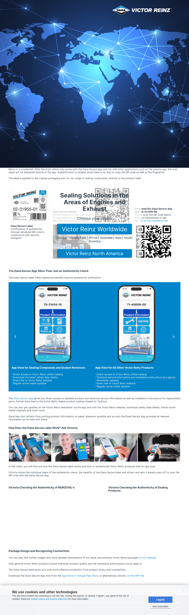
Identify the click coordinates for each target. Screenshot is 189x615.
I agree (160, 599)
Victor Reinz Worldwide (94, 229)
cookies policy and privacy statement (49, 599)
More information (160, 606)
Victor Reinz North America (94, 253)
